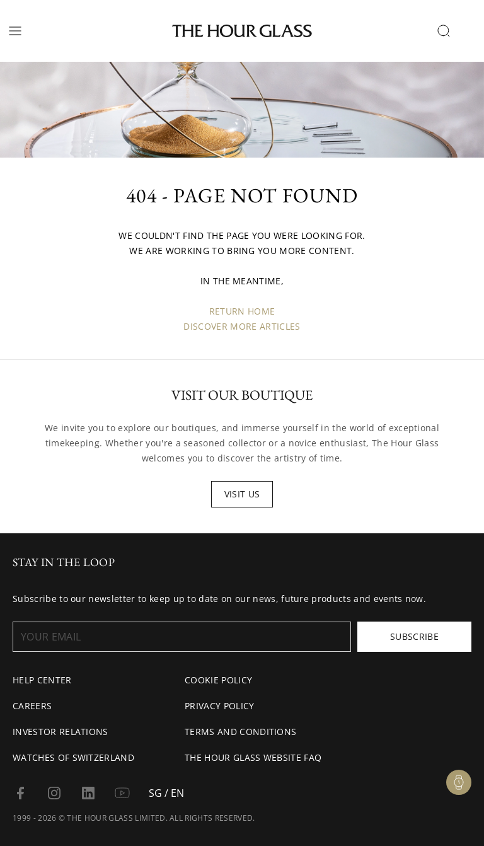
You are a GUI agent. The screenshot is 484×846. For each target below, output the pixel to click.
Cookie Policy (218, 680)
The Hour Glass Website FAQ (253, 757)
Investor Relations (60, 732)
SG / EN (166, 793)
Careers (32, 706)
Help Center (42, 680)
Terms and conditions (240, 732)
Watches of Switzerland (73, 757)
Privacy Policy (219, 706)
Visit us (242, 494)
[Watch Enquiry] (458, 782)
